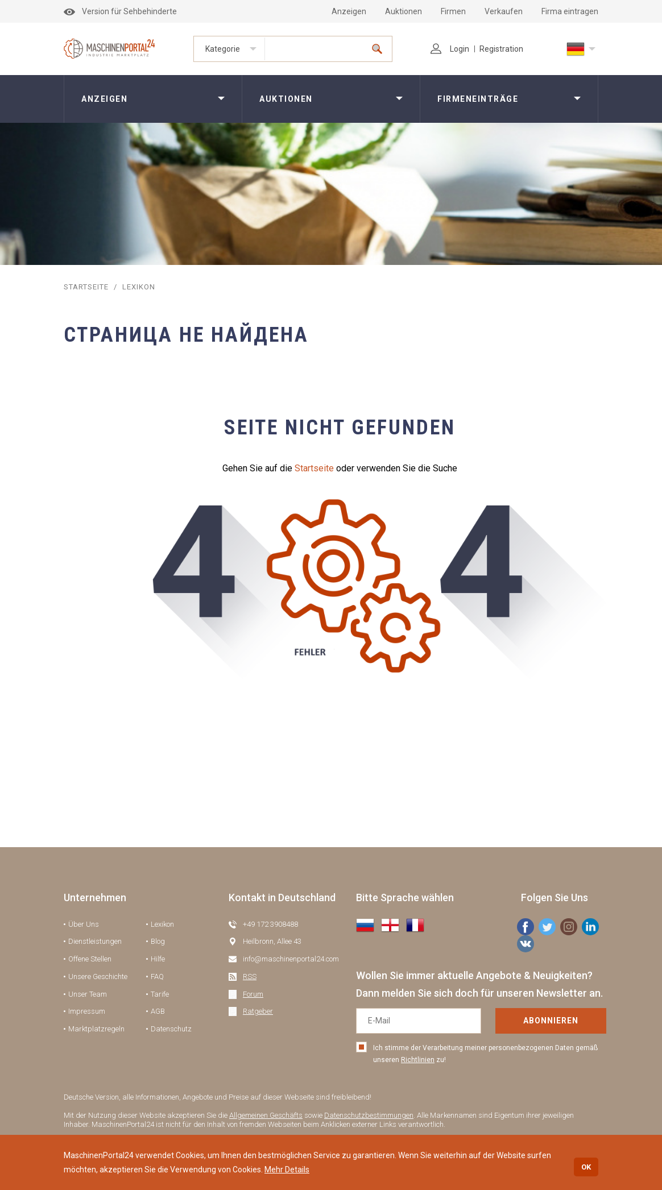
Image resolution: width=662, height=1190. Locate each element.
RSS (249, 976)
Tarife (160, 994)
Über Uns (83, 924)
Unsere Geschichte (97, 976)
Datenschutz (171, 1029)
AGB (158, 1011)
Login (450, 48)
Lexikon (162, 924)
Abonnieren (550, 1020)
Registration (501, 48)
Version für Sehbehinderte (120, 11)
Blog (158, 941)
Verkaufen (504, 11)
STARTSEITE (86, 287)
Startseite (314, 468)
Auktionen (403, 11)
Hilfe (158, 959)
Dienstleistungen (95, 941)
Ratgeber (258, 1011)
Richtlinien (418, 1060)
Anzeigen (349, 11)
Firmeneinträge (477, 98)
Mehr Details (286, 1169)
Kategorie (222, 48)
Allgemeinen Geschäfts (266, 1115)
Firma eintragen (569, 11)
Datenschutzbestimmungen (368, 1115)
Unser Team (87, 994)
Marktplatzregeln (96, 1029)
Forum (253, 994)
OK (586, 1167)
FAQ (157, 976)
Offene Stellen (89, 959)
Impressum (86, 1011)
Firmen (453, 11)
